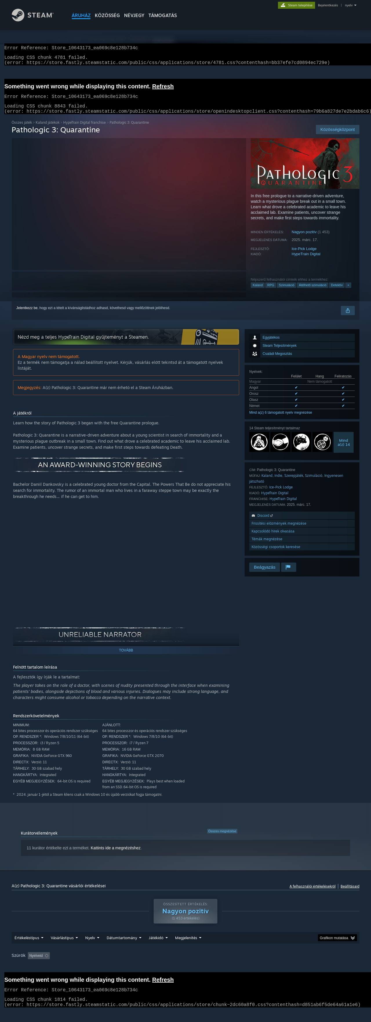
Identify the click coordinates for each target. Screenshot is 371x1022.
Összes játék (22, 129)
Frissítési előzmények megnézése (279, 530)
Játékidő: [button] (160, 967)
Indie (278, 482)
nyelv (349, 5)
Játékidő (156, 948)
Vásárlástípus (62, 948)
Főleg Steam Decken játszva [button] (200, 967)
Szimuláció (286, 292)
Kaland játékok (47, 129)
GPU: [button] (299, 967)
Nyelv (90, 948)
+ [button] (348, 292)
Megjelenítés (186, 948)
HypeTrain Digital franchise (84, 129)
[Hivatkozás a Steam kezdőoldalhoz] (37, 19)
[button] (32, 966)
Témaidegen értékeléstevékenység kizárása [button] (108, 967)
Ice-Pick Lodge (304, 255)
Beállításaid (350, 893)
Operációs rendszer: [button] (249, 967)
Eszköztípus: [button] (324, 967)
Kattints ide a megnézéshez (116, 855)
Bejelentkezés (328, 5)
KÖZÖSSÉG (107, 15)
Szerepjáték (293, 482)
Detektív (337, 292)
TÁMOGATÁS (162, 15)
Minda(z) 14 (344, 449)
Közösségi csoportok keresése (276, 554)
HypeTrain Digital (306, 261)
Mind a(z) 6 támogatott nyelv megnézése (280, 419)
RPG (270, 292)
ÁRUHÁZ (81, 15)
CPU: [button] (280, 967)
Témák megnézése (267, 546)
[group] (185, 967)
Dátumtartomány (122, 948)
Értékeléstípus (26, 948)
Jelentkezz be (26, 315)
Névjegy (134, 15)
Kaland (258, 292)
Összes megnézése (222, 838)
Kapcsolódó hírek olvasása (273, 538)
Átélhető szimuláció (312, 292)
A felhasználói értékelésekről (313, 893)
